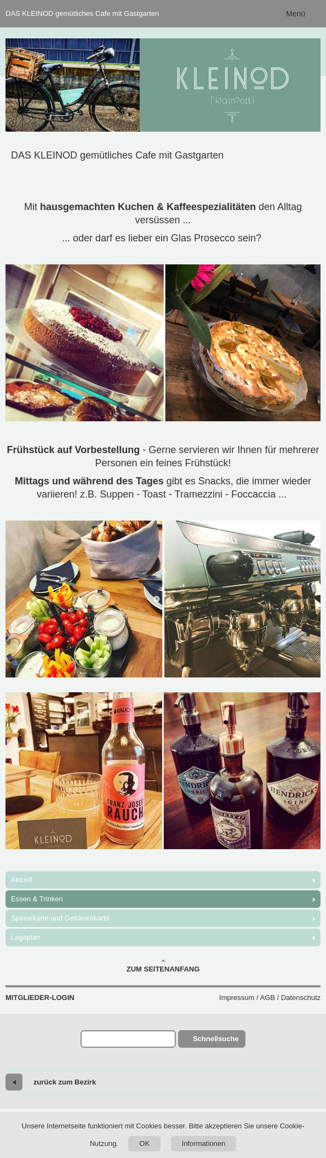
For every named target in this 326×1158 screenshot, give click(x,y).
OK (144, 1143)
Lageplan (26, 937)
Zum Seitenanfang (163, 966)
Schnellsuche (216, 1039)
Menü (295, 13)
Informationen (204, 1143)
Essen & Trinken (37, 899)
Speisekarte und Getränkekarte (60, 918)
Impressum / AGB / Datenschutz (270, 997)
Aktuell (21, 879)
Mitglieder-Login (40, 997)
